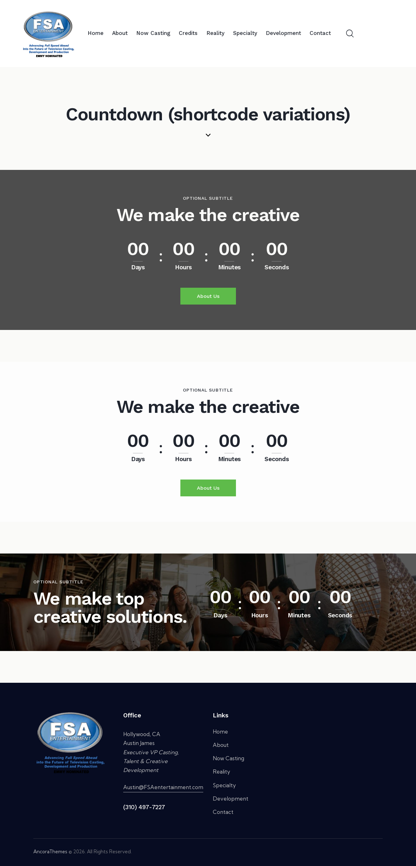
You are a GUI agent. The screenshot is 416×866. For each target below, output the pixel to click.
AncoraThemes (50, 852)
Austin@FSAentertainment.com (163, 787)
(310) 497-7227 (144, 807)
